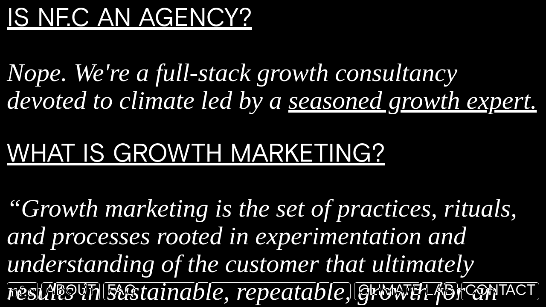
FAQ (121, 291)
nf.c (22, 291)
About (70, 291)
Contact (500, 291)
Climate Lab (406, 291)
